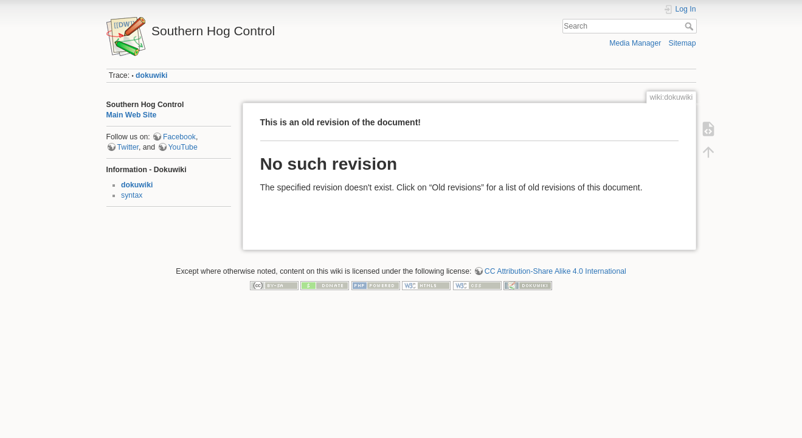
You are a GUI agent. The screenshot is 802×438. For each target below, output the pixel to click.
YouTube (183, 147)
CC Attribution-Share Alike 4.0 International (555, 271)
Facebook (179, 137)
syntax (131, 195)
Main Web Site (131, 115)
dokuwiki (151, 75)
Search (690, 26)
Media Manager (635, 43)
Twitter (128, 147)
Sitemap (682, 43)
